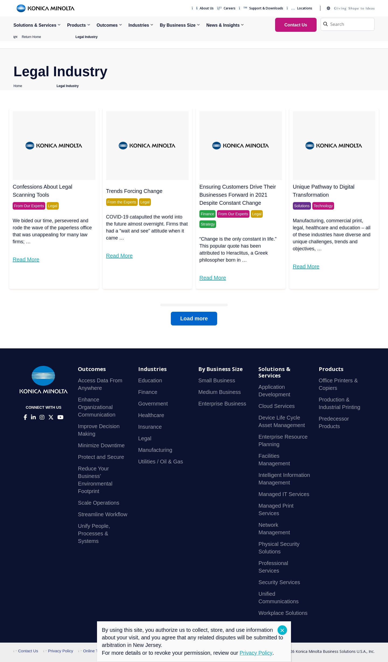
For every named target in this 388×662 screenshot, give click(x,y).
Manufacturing (155, 450)
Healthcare (151, 415)
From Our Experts (29, 206)
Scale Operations (98, 503)
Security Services (279, 582)
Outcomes (107, 25)
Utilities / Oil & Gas (160, 462)
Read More (26, 260)
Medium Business (219, 392)
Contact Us (25, 651)
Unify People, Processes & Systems (94, 533)
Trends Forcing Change (134, 191)
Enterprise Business (222, 404)
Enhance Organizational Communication (96, 407)
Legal (52, 206)
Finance (207, 214)
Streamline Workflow (102, 515)
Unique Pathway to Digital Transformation (324, 191)
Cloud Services (276, 406)
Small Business (216, 381)
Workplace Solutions (282, 613)
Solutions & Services (34, 25)
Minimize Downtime (101, 446)
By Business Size (178, 25)
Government (153, 404)
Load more (194, 319)
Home (17, 86)
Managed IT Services (283, 494)
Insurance (150, 427)
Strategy (208, 224)
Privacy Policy (58, 651)
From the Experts (122, 202)
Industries (139, 25)
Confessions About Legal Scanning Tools (42, 191)
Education (150, 381)
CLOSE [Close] (282, 630)
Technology (323, 206)
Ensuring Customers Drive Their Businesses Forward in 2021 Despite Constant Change (237, 195)
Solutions (302, 206)
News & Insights (223, 25)
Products (76, 25)
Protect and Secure (101, 457)
